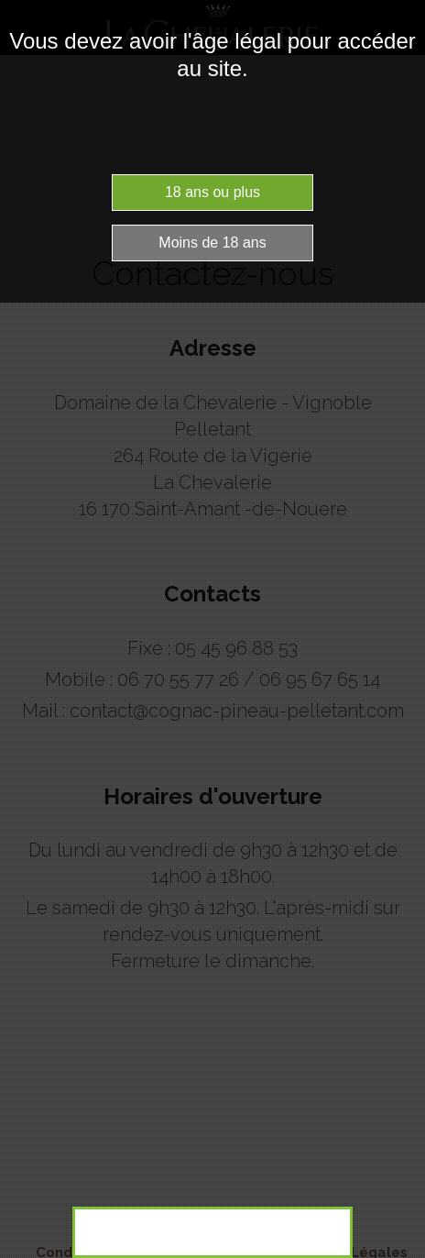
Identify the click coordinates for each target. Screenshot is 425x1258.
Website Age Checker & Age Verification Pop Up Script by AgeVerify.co (402, 1253)
